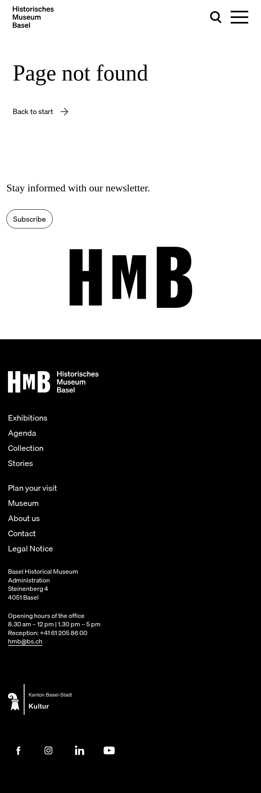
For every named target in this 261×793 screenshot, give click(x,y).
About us (24, 518)
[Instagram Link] (48, 750)
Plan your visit (32, 488)
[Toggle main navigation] (239, 17)
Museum (23, 503)
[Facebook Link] (18, 750)
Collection (26, 448)
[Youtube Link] (109, 750)
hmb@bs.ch (25, 641)
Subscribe (29, 219)
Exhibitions (27, 418)
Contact (22, 533)
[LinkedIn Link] (79, 750)
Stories (20, 463)
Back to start (34, 111)
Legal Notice (30, 549)
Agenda (22, 433)
